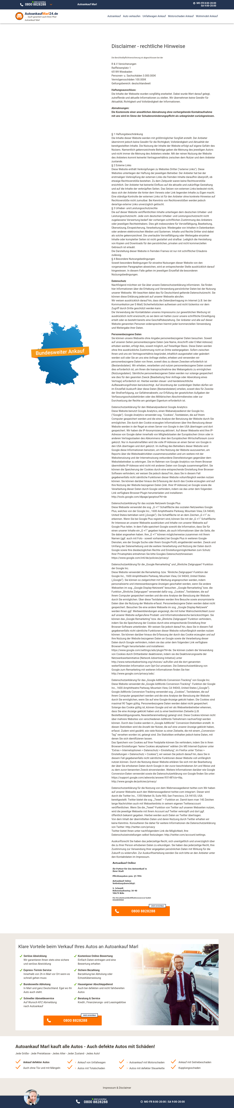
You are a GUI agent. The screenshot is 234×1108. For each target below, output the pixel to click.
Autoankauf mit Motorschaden (146, 1062)
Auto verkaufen (131, 16)
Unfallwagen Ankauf (154, 16)
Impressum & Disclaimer (117, 1087)
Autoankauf (114, 16)
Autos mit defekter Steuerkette (147, 1068)
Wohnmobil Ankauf (207, 16)
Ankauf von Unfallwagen (92, 1062)
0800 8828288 (36, 3)
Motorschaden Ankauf (181, 16)
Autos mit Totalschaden (91, 1068)
